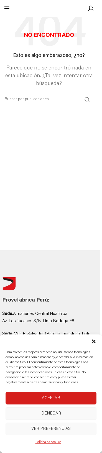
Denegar (51, 413)
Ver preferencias (51, 429)
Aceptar (51, 398)
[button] (93, 341)
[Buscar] (49, 99)
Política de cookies (48, 442)
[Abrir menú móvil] (6, 8)
